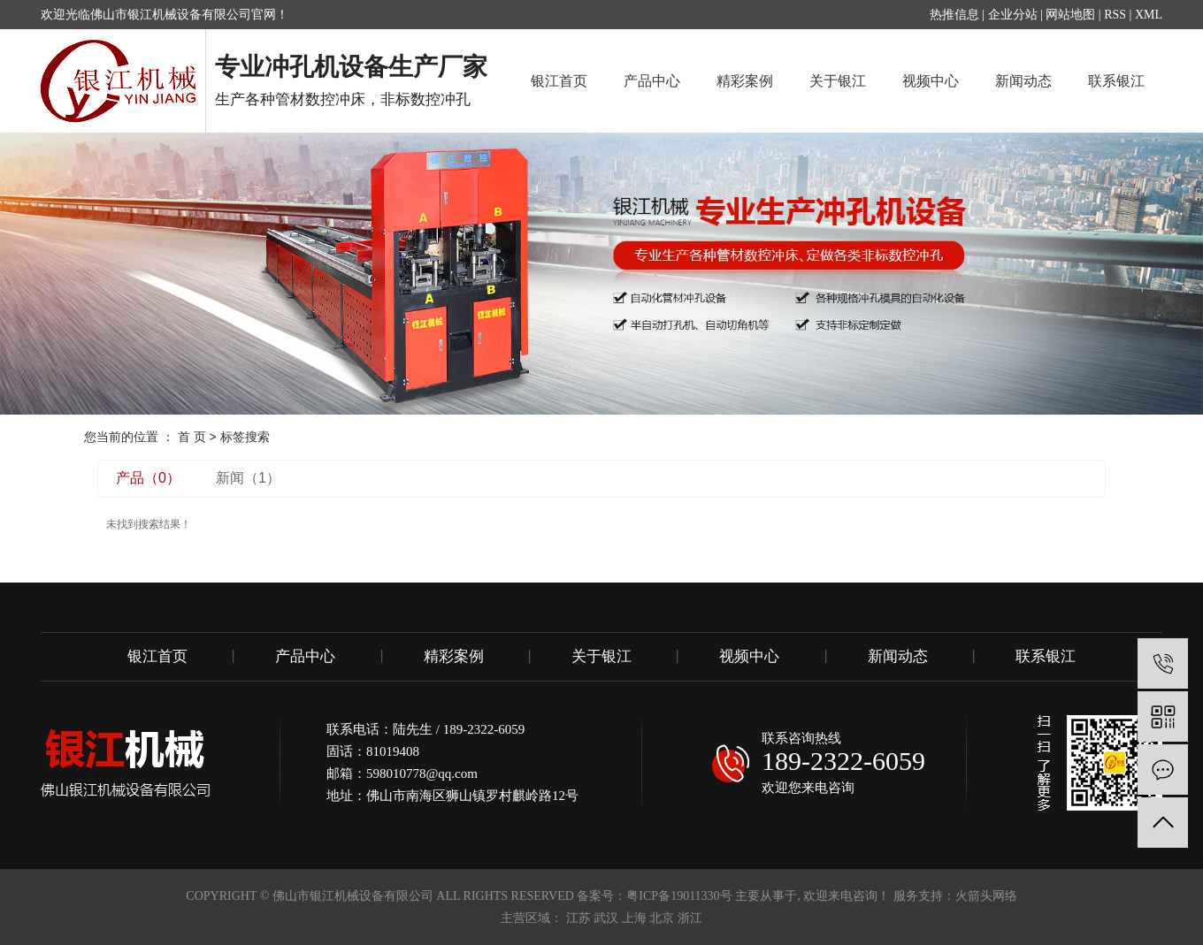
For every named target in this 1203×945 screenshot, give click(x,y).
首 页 (192, 437)
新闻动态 (1023, 80)
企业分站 (1013, 14)
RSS (1115, 14)
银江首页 (559, 80)
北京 (661, 918)
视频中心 (930, 80)
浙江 (690, 918)
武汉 (606, 918)
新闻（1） (248, 477)
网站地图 (1070, 14)
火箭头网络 (986, 896)
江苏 (578, 918)
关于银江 (837, 80)
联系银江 (1116, 80)
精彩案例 (744, 80)
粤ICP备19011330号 (679, 896)
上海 (634, 918)
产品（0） (148, 477)
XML (1148, 14)
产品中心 (652, 80)
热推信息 (954, 14)
